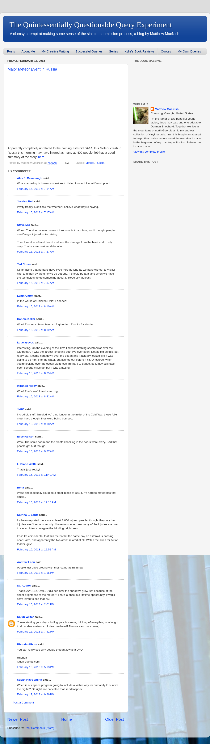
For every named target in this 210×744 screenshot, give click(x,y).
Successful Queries (88, 51)
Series (113, 51)
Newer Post (17, 719)
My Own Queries (189, 51)
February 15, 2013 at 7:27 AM (35, 251)
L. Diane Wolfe (27, 464)
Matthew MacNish (166, 109)
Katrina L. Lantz (27, 514)
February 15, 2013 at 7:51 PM (35, 631)
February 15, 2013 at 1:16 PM (35, 572)
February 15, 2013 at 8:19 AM (35, 329)
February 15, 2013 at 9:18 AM (35, 424)
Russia (100, 162)
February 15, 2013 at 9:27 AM (35, 451)
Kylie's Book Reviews (139, 51)
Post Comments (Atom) (39, 728)
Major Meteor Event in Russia (32, 69)
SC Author (24, 585)
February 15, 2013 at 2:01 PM (35, 604)
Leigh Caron (25, 295)
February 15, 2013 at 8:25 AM (35, 373)
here (41, 157)
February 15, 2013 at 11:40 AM (36, 474)
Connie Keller (26, 319)
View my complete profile (149, 151)
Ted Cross (24, 264)
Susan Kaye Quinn (29, 679)
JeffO (20, 409)
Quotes (166, 51)
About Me (28, 51)
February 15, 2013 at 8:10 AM (35, 306)
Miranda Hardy (27, 385)
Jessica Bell (25, 201)
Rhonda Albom (27, 644)
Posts (11, 51)
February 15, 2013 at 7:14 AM (35, 188)
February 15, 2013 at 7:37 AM (35, 282)
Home (66, 719)
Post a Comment (23, 702)
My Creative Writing (55, 51)
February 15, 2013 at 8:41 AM (35, 396)
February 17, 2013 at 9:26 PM (35, 694)
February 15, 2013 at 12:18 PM (36, 502)
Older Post (114, 719)
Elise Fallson (25, 436)
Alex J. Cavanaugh (29, 178)
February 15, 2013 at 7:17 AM (35, 212)
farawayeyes (25, 342)
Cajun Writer (25, 616)
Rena (20, 487)
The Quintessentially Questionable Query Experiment (90, 25)
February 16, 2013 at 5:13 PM (35, 667)
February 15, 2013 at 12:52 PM (36, 549)
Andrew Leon (26, 562)
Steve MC (23, 225)
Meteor (89, 162)
